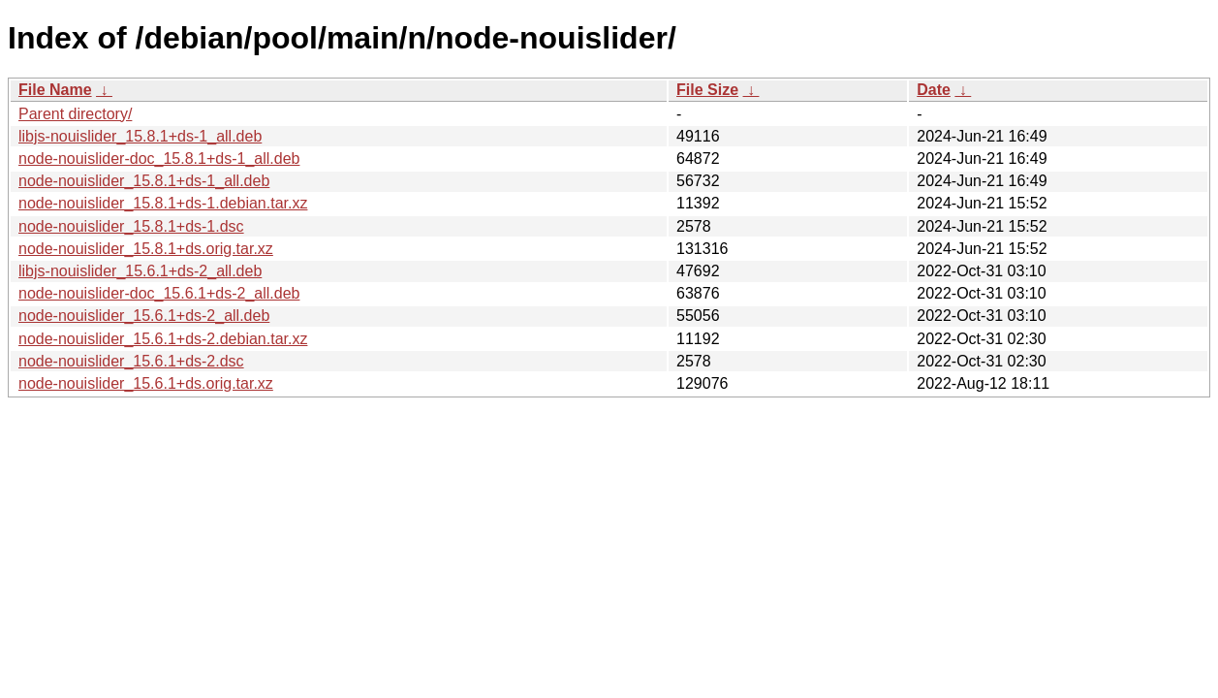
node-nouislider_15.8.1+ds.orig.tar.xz (145, 248)
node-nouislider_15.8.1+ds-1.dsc (131, 226)
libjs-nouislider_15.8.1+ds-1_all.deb (140, 136)
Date (934, 89)
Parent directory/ (75, 114)
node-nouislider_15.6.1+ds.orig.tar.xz (145, 383)
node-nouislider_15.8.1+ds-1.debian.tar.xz (162, 203)
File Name (55, 89)
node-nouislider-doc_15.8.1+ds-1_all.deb (158, 158)
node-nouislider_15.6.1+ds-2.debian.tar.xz (162, 339)
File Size (707, 89)
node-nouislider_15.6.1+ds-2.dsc (131, 361)
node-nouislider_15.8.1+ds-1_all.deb (143, 181)
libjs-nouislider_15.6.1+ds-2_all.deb (140, 271)
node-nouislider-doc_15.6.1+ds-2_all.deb (158, 293)
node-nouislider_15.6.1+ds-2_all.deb (143, 315)
